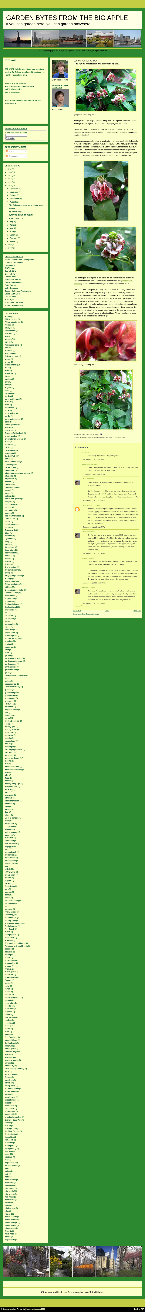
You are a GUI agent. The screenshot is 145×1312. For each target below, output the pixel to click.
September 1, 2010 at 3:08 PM (94, 553)
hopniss (8, 738)
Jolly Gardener (11, 787)
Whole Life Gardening (14, 305)
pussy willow (10, 977)
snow (7, 1071)
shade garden (10, 1057)
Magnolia (9, 835)
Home (107, 611)
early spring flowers (13, 576)
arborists (8, 351)
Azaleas (8, 376)
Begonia (8, 393)
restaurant (9, 1009)
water (7, 1177)
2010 (10, 185)
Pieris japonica (11, 926)
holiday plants (11, 730)
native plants (10, 861)
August (13, 202)
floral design (10, 630)
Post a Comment (81, 606)
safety (7, 1034)
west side (9, 1185)
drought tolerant (12, 570)
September (14, 199)
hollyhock (9, 732)
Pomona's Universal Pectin (16, 946)
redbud (8, 1000)
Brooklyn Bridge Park (14, 433)
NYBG (7, 869)
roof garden (10, 1017)
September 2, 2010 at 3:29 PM (94, 603)
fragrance (109, 437)
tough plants (10, 1145)
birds (7, 405)
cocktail (8, 490)
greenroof (9, 701)
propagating (10, 963)
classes (8, 482)
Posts (10, 151)
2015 (10, 169)
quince (8, 983)
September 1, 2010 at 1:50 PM (94, 500)
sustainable (10, 1114)
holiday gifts (10, 727)
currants (8, 536)
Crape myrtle (10, 530)
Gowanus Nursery (12, 687)
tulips (7, 1160)
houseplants (10, 741)
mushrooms (10, 858)
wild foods (121, 437)
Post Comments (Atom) (90, 614)
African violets (11, 319)
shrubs (8, 1063)
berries (8, 396)
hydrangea (9, 747)
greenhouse (10, 695)
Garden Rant (10, 277)
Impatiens (9, 755)
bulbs (7, 442)
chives (7, 459)
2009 (10, 245)
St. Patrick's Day (12, 1089)
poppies (8, 949)
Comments (12, 156)
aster (7, 370)
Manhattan (9, 841)
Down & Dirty (10, 271)
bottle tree (9, 422)
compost (8, 502)
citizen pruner (11, 467)
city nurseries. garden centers (17, 473)
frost (7, 650)
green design (10, 693)
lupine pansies (11, 832)
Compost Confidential (14, 263)
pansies (8, 883)
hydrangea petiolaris (13, 749)
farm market (10, 624)
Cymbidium (9, 539)
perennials (9, 903)
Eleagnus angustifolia (14, 590)
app (6, 348)
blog (25, 75)
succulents (9, 1106)
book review (10, 413)
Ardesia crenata (11, 356)
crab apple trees (11, 524)
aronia (7, 362)
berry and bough (12, 399)
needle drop (10, 863)
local (7, 821)
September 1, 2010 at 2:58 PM (94, 527)
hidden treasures (12, 721)
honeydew (9, 735)
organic (8, 881)
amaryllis (9, 328)
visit (6, 1174)
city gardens (10, 470)
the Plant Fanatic (12, 1131)
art (6, 368)
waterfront (9, 1183)
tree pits (8, 1151)
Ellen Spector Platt (89, 505)
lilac (6, 812)
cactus (7, 447)
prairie (7, 957)
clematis (8, 485)
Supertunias (10, 1111)
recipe (7, 992)
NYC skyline (10, 872)
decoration (9, 550)
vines (116, 437)
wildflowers (9, 1200)
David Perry (10, 265)
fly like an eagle (16, 212)
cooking (8, 513)
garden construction (13, 658)
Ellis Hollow (10, 274)
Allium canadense (12, 322)
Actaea (8, 316)
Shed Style (9, 299)
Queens (8, 980)
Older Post (137, 611)
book (7, 410)
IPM (6, 764)
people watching (12, 900)
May (12, 228)
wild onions (10, 1194)
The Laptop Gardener (14, 302)
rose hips (9, 1023)
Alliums (8, 325)
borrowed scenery (12, 419)
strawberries (10, 1097)
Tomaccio (9, 1140)
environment (10, 596)
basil (7, 385)
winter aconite (11, 1217)
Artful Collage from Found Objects (19, 86)
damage (8, 544)
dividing (8, 564)
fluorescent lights (12, 638)
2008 (10, 248)
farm (7, 621)
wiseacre (85, 558)
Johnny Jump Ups (12, 784)
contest (8, 507)
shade (7, 1054)
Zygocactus (10, 1240)
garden (8, 655)
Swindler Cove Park (13, 1120)
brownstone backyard (14, 439)
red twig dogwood (12, 997)
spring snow (10, 1086)
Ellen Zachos (87, 479)
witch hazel (9, 1234)
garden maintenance (13, 661)
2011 (10, 182)
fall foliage (9, 618)
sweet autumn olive (13, 1117)
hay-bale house (11, 710)
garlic (7, 673)
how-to (8, 744)
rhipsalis (8, 1012)
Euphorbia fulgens (12, 604)
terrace (8, 1123)
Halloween (9, 704)
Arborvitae (9, 353)
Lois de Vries (10, 297)
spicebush (9, 1080)
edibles (102, 437)
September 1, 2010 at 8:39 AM (94, 459)
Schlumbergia (11, 1043)
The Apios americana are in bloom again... (27, 205)
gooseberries (10, 684)
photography (10, 921)
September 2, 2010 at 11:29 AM (94, 583)
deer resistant (11, 553)
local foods (9, 824)
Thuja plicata (10, 1134)
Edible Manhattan (12, 584)
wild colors (9, 1188)
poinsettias (9, 938)
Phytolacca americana (14, 923)
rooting (8, 1020)
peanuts (8, 892)
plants (7, 932)
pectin (7, 898)
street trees (9, 1103)
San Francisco (11, 1037)
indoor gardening (12, 758)
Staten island (10, 1091)
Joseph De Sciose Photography (18, 291)
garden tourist (11, 670)
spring (7, 1083)
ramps (7, 989)
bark (7, 382)
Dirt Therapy (10, 268)
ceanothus (9, 453)
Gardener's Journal (13, 280)
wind (7, 1205)
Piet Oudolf (9, 929)
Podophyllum (10, 935)
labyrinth (8, 798)
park (7, 889)
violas (7, 1171)
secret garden (11, 1049)
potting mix (9, 955)
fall (6, 613)
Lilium (7, 815)
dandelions (9, 547)
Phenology (9, 915)
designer (8, 556)
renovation (9, 1003)
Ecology (8, 579)
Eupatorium (10, 598)
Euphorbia (9, 601)
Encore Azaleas (11, 593)
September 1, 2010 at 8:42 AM (94, 474)
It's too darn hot (16, 218)
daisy (7, 542)
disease (8, 561)
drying (7, 573)
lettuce (8, 809)
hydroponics (10, 752)
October (13, 195)
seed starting (10, 1051)
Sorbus (8, 1077)
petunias (8, 909)
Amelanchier (10, 331)
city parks (9, 476)
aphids (8, 342)
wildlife (8, 1203)
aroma (7, 359)
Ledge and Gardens (13, 294)
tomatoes (9, 1143)
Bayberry (9, 388)
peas (7, 895)
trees (7, 1154)
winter (7, 1214)
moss (7, 849)
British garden (11, 425)
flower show (10, 633)
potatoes (8, 952)
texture (8, 1126)
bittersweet (9, 408)
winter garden (11, 1225)
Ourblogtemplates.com (32, 1309)
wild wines (9, 1197)
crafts (7, 527)
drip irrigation (10, 567)
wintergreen (10, 1228)
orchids (8, 878)
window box (10, 1208)
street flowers (10, 1100)
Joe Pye (8, 781)
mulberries (9, 855)
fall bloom (9, 615)
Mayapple (9, 846)
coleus (7, 493)
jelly (6, 775)
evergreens (9, 610)
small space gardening (14, 1069)
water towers (10, 1180)
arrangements (11, 365)
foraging (8, 641)
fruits (7, 653)
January (13, 241)
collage (8, 496)
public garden (11, 972)
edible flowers (11, 581)
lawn (7, 806)
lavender (8, 804)
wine (7, 1211)
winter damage (11, 1222)
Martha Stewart (11, 843)
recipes (8, 994)
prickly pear (10, 960)
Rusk (7, 1032)
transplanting (10, 1148)
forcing (8, 644)
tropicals (8, 1157)
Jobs (7, 778)
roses (7, 1026)
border (7, 416)
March (13, 235)
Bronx (7, 427)
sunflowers (9, 1109)
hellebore (9, 715)
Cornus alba (10, 519)
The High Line (11, 1128)
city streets (9, 479)
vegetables (9, 1163)
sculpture (9, 1046)
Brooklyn (9, 430)
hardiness (9, 707)
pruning (8, 966)
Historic (8, 724)
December (14, 189)
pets (7, 906)
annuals (8, 339)
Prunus (8, 969)
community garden (13, 499)
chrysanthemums (12, 462)
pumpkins (9, 975)
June (12, 225)
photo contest (11, 918)
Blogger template (9, 1309)
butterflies (9, 445)
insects (8, 761)
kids (6, 792)
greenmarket (10, 698)
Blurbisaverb (10, 103)
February (14, 238)
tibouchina (9, 1137)
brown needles (11, 436)
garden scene (10, 667)
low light (8, 829)
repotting (9, 1006)
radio (7, 986)
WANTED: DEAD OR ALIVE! (21, 215)
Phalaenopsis (10, 912)
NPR (7, 866)
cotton (7, 521)
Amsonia (8, 333)
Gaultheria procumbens (15, 675)
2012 (10, 179)
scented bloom (11, 1040)
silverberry (9, 1066)
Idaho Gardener (11, 288)
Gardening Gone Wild (14, 282)
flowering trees (11, 636)
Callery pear (10, 450)
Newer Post (77, 611)
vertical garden (11, 1166)
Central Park (10, 456)
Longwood (9, 826)
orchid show (10, 875)
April (12, 231)
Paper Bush (10, 886)
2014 (10, 172)
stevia (7, 1094)
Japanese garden (12, 767)
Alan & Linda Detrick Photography (19, 260)
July (12, 222)
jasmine (8, 772)
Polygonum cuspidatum (15, 943)
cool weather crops (13, 516)
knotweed (9, 795)
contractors (10, 510)
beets (7, 391)
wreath (8, 1237)
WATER (12, 208)
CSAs (7, 533)
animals (8, 336)
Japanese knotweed (13, 769)
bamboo (8, 379)
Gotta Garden (10, 285)
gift (6, 678)
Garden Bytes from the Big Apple (67, 17)
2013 (10, 175)
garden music (10, 664)
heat (7, 712)
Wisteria (8, 1231)
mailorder (9, 838)
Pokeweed (9, 940)
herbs (7, 718)
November (14, 192)
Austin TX (9, 373)
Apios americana (85, 437)
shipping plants (11, 1060)
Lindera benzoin (11, 818)
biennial (8, 402)
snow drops (10, 1074)
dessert (8, 559)
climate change (11, 487)
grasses (8, 690)
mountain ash (10, 852)
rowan (7, 1029)
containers (96, 437)
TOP (142, 1309)
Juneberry (9, 789)
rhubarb (8, 1015)
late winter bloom (12, 801)
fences (7, 627)
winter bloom (10, 1220)
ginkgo (8, 681)
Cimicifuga (9, 465)
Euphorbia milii (11, 607)
